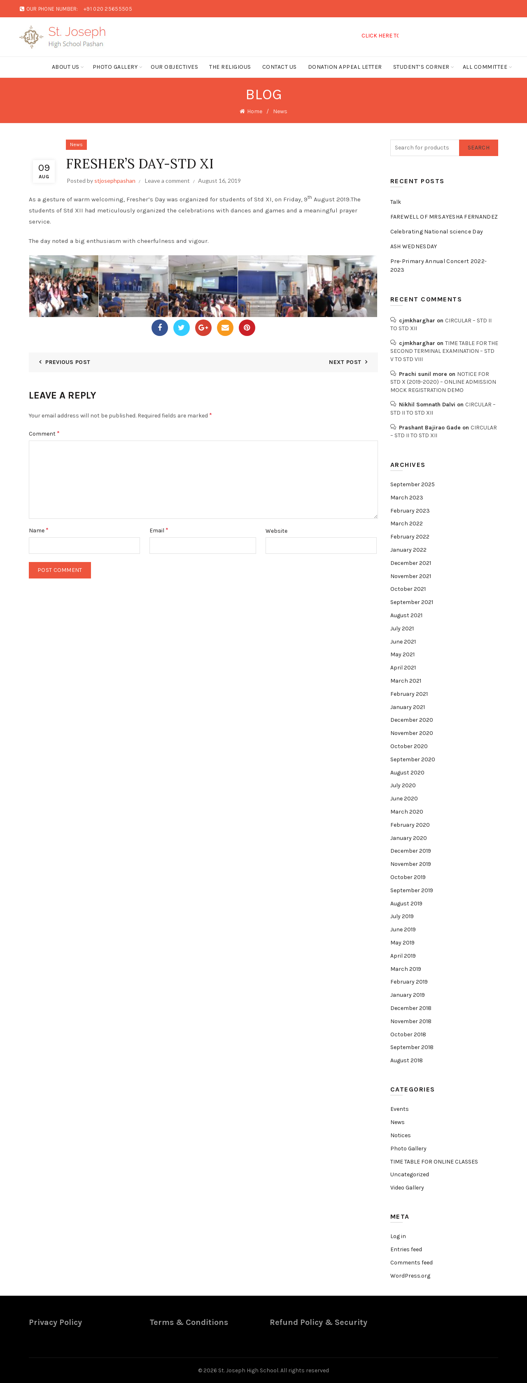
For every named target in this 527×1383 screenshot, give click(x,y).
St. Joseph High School (248, 1370)
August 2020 (407, 772)
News (280, 111)
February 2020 (410, 824)
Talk (395, 201)
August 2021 (406, 615)
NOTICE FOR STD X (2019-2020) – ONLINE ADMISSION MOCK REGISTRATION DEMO (443, 382)
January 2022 (408, 549)
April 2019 (403, 955)
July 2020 (403, 785)
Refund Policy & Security (318, 1322)
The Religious (230, 66)
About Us (65, 66)
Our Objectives (174, 66)
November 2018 (410, 1021)
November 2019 (410, 864)
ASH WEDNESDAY (413, 246)
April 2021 (403, 667)
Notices (400, 1135)
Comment (44, 433)
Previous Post (67, 362)
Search (479, 147)
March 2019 (405, 969)
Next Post (345, 362)
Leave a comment (167, 180)
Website (276, 530)
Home (254, 111)
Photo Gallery (115, 66)
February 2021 (409, 693)
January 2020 (408, 838)
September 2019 (411, 890)
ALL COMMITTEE (485, 66)
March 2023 (406, 497)
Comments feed (411, 1262)
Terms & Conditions (188, 1322)
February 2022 (409, 536)
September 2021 (411, 602)
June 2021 (403, 641)
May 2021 (402, 654)
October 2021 (408, 588)
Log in (398, 1236)
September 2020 (412, 759)
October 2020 (409, 746)
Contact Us (279, 66)
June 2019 (403, 929)
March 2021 (405, 680)
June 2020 (404, 798)
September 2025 (412, 484)
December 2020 (411, 719)
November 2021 (410, 576)
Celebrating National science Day (436, 231)
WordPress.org (410, 1275)
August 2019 (406, 903)
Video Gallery (407, 1187)
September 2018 (412, 1047)
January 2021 (407, 707)
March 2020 (406, 811)
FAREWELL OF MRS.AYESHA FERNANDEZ (444, 216)
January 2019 (407, 994)
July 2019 (402, 916)
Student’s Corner (421, 66)
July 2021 (402, 628)
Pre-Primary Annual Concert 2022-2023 (438, 265)
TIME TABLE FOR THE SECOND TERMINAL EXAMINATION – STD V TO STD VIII (444, 351)
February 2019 (409, 981)
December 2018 (410, 1008)
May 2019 (402, 942)
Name (39, 530)
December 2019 (410, 850)
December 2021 (410, 563)
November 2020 (411, 733)
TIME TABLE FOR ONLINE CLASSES (434, 1161)
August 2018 (406, 1060)
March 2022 (406, 523)
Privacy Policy (55, 1322)
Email (158, 530)
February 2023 (410, 510)
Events (399, 1108)
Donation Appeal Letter (345, 66)
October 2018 (408, 1034)
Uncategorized (409, 1174)
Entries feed (406, 1249)
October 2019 (408, 877)
